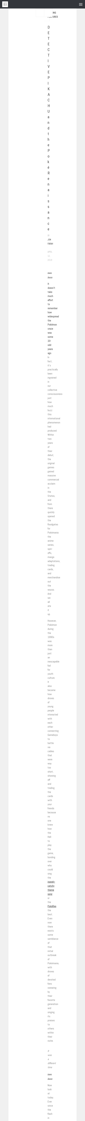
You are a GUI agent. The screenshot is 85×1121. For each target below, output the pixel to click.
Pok (49, 906)
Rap (54, 906)
